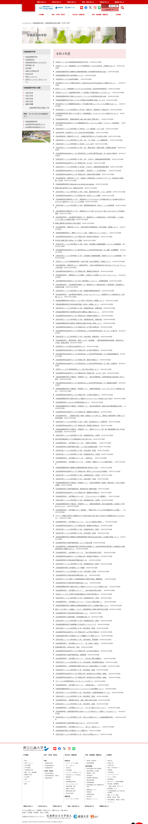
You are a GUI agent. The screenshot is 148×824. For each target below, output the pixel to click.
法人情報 (26, 777)
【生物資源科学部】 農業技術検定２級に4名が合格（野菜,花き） (77, 119)
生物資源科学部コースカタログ (36, 62)
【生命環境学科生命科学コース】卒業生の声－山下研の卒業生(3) (77, 350)
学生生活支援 (69, 793)
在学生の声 (29, 74)
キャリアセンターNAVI (72, 799)
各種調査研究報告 (71, 781)
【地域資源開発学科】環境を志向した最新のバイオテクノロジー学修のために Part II (83, 398)
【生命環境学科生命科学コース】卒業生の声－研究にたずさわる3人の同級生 (81, 471)
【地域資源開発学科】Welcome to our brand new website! (74, 184)
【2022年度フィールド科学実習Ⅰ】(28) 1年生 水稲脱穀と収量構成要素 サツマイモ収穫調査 (88, 244)
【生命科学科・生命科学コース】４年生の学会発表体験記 (74, 132)
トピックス (27, 781)
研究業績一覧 (29, 65)
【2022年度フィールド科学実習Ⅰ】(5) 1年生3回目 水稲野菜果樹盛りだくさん (82, 692)
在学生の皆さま (56, 2)
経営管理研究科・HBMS (52, 775)
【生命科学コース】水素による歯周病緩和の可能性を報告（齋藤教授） (79, 579)
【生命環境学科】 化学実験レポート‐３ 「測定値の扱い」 (75, 685)
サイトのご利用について (29, 810)
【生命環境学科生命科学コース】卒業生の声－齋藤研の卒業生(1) (77, 525)
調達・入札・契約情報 (30, 772)
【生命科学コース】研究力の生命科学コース (70, 346)
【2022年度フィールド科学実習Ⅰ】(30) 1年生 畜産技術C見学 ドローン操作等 (83, 192)
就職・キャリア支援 (112, 795)
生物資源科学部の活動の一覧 (39, 107)
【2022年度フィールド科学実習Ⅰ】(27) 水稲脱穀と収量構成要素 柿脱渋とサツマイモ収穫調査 (88, 256)
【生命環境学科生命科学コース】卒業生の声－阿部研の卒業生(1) (77, 556)
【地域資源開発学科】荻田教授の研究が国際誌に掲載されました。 (77, 312)
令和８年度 (29, 93)
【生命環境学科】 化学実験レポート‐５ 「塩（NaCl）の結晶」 (77, 643)
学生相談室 (69, 770)
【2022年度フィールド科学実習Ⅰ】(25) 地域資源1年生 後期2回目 (78, 308)
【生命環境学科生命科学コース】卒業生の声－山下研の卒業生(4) (77, 327)
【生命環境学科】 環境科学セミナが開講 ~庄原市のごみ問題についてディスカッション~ (86, 275)
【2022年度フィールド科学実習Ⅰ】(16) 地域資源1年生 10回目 (77, 500)
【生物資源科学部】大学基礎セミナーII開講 (70, 568)
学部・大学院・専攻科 (58, 14)
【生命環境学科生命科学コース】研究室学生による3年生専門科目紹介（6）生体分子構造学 (86, 153)
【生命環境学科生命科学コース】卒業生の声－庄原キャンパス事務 (77, 195)
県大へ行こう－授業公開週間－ (116, 781)
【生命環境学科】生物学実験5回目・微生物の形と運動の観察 (76, 489)
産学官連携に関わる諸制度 (94, 768)
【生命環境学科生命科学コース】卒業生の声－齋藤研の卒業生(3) (77, 412)
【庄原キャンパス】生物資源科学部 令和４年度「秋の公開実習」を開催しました (83, 261)
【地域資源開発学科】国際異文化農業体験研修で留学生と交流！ (77, 467)
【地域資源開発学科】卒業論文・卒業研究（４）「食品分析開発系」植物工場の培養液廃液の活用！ (89, 406)
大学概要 (41, 14)
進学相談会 (110, 779)
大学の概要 (27, 765)
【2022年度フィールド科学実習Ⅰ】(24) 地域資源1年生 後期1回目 (78, 319)
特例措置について (112, 788)
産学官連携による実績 (93, 771)
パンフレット (111, 802)
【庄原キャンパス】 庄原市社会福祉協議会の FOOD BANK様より (77, 594)
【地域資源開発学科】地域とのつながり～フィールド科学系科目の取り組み (80, 96)
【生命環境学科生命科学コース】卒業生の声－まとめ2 (73, 163)
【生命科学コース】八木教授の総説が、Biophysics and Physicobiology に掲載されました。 (86, 83)
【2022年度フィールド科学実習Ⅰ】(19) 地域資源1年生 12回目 (77, 454)
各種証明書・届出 (71, 786)
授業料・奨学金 (70, 788)
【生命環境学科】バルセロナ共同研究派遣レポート (72, 402)
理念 (25, 760)
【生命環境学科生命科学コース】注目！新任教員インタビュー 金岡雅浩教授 (81, 281)
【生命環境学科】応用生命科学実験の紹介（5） (71, 560)
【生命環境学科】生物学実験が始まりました (70, 723)
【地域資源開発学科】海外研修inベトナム (69, 75)
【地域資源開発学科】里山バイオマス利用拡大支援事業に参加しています (80, 100)
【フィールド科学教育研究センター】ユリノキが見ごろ (74, 681)
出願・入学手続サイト (113, 767)
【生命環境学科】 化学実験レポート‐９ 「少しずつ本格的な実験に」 (79, 522)
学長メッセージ (28, 763)
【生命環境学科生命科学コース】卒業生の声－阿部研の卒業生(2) (77, 425)
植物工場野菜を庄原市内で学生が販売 (68, 223)
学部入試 (109, 760)
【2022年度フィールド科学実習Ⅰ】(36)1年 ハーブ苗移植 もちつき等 (79, 129)
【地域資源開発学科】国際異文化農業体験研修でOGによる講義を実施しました (82, 605)
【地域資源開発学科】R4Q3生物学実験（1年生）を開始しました (77, 304)
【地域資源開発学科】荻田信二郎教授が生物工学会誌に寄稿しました (78, 323)
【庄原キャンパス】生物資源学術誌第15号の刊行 (72, 62)
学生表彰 (68, 779)
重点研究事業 (90, 780)
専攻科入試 (110, 763)
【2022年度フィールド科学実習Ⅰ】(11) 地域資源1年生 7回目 (77, 598)
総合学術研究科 (49, 773)
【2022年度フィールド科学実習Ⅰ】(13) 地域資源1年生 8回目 (77, 564)
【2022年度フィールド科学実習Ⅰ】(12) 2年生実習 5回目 (75, 571)
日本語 (46, 812)
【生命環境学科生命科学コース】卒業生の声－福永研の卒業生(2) (77, 236)
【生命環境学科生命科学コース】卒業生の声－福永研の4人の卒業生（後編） (81, 673)
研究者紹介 (90, 775)
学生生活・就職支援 (78, 14)
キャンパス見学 (111, 777)
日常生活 (68, 767)
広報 (25, 779)
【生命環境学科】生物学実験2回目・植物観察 (70, 655)
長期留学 (89, 792)
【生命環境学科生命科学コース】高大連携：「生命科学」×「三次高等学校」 (81, 170)
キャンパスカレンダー (72, 784)
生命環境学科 (29, 59)
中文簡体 (29, 812)
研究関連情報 (90, 763)
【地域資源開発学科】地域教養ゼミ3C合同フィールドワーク (75, 624)
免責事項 (39, 810)
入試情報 (118, 14)
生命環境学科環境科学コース (35, 127)
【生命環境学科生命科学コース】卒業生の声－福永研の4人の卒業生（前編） (81, 677)
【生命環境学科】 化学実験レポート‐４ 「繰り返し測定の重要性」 (78, 658)
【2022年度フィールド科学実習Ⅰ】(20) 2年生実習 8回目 (75, 450)
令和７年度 (29, 95)
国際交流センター (91, 789)
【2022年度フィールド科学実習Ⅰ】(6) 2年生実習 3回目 (75, 670)
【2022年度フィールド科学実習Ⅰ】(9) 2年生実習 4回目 (75, 628)
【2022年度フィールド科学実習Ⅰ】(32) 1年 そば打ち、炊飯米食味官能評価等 (82, 159)
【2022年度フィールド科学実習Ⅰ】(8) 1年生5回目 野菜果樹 (76, 639)
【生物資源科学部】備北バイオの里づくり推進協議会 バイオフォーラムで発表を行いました (87, 113)
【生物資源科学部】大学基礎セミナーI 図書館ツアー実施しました (77, 636)
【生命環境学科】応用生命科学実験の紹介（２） (71, 583)
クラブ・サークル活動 (72, 763)
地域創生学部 (48, 763)
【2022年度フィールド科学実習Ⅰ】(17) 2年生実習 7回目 (75, 479)
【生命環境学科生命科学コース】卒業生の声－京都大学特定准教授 (77, 174)
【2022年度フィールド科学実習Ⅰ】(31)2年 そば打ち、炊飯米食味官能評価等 (82, 167)
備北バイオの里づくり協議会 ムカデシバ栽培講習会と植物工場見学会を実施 (81, 609)
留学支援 (89, 796)
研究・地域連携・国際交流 (100, 14)
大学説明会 (110, 772)
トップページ (26, 23)
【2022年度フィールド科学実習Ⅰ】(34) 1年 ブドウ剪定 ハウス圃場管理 (82, 140)
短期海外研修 (90, 794)
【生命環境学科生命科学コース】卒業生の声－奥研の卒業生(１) (76, 360)
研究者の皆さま (104, 2)
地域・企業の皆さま (88, 2)
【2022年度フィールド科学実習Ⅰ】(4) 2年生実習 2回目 (75, 696)
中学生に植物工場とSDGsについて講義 (68, 240)
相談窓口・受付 (91, 773)
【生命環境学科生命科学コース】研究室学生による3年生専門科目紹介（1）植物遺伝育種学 (86, 383)
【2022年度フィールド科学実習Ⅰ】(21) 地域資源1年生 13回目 (77, 435)
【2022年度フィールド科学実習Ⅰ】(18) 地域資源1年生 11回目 (77, 475)
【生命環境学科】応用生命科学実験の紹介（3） (71, 575)
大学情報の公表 (28, 770)
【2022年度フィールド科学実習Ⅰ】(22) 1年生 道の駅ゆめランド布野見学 (81, 422)
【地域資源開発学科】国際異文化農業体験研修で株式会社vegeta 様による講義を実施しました (87, 537)
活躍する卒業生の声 (32, 71)
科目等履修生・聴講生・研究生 (116, 799)
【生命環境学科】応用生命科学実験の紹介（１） (71, 613)
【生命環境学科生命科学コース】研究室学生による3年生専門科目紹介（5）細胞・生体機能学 (87, 250)
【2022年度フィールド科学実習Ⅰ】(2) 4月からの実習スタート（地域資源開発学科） (84, 717)
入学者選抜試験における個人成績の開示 (116, 791)
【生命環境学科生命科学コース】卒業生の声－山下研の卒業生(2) (77, 632)
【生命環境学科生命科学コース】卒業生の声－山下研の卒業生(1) (77, 651)
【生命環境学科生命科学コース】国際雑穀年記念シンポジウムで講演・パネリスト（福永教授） (87, 123)
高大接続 (28, 68)
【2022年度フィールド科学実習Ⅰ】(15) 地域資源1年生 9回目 (77, 529)
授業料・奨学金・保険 (113, 797)
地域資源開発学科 (31, 57)
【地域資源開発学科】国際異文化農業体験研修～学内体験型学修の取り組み (80, 71)
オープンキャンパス (112, 774)
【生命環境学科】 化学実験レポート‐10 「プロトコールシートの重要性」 (81, 496)
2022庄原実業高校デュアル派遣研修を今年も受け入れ (73, 439)
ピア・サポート (70, 765)
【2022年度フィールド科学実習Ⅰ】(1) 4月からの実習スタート (77, 734)
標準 (116, 6)
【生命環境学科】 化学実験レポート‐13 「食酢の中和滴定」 (76, 443)
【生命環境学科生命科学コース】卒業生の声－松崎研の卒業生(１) (77, 316)
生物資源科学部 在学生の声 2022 (67, 647)
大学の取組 (27, 767)
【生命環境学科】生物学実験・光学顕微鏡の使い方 (72, 617)
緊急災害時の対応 (71, 791)
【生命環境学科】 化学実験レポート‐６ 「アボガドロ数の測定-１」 (79, 602)
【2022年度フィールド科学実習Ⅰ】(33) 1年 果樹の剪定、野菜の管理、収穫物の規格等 (85, 148)
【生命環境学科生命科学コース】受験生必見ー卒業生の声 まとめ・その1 (80, 373)
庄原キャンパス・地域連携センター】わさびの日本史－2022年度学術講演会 (81, 89)
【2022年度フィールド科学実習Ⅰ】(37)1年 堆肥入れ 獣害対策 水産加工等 (82, 109)
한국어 (42, 812)
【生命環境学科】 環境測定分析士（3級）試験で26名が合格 (76, 700)
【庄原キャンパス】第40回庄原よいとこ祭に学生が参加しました (77, 369)
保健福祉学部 (48, 767)
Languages (108, 9)
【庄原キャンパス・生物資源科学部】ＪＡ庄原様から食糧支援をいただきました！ (83, 92)
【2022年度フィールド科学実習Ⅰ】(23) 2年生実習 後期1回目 (77, 336)
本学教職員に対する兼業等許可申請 (95, 785)
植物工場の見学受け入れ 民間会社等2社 (69, 188)
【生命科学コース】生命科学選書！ (67, 79)
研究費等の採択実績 (92, 778)
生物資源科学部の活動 (52, 23)
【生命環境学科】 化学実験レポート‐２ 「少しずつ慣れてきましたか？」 (81, 708)
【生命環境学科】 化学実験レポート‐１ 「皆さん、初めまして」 (78, 727)
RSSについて (46, 810)
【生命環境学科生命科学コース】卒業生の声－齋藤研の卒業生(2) (77, 492)
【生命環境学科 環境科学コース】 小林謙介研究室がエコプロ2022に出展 (81, 136)
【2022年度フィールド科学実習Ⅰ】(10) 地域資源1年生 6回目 (77, 620)
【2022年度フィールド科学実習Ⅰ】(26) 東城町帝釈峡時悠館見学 (77, 291)
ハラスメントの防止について (74, 772)
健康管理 (68, 777)
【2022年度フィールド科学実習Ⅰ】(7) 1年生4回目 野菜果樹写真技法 (79, 662)
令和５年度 (29, 101)
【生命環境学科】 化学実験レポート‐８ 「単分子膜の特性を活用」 (78, 552)
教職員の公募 (28, 774)
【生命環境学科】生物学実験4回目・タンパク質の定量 (73, 543)
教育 (25, 784)
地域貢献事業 (90, 782)
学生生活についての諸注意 (73, 774)
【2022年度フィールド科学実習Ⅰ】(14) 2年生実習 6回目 (75, 533)
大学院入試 (110, 765)
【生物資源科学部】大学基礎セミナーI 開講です (71, 730)
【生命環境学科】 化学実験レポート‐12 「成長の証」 (74, 458)
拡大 (111, 6)
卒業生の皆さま (71, 2)
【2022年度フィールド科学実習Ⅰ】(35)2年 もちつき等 (74, 144)
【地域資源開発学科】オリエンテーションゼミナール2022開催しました (79, 689)
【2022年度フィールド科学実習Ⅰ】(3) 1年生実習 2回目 (75, 704)
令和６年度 (29, 98)
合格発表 (109, 770)
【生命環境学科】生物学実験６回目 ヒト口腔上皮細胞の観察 (76, 447)
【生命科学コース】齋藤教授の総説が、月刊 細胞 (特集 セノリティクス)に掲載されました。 (86, 104)
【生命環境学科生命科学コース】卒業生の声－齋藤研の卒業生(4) (77, 271)
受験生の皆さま (41, 2)
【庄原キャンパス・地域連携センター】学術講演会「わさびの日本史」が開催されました (85, 66)
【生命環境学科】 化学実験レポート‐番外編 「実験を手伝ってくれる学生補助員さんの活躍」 (88, 510)
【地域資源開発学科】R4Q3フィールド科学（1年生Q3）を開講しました (79, 300)
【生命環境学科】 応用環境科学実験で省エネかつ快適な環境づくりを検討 (80, 666)
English (24, 812)
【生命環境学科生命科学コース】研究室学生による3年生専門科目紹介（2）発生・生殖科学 (86, 363)
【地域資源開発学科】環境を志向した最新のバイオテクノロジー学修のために (81, 586)
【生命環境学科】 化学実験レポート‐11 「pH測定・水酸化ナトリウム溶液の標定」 (84, 462)
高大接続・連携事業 (112, 784)
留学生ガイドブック (92, 799)
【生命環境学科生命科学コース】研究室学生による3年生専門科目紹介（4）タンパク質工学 (86, 331)
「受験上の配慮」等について (115, 786)
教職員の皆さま (119, 2)
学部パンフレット (31, 76)
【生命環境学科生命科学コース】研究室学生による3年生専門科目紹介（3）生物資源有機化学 (87, 354)
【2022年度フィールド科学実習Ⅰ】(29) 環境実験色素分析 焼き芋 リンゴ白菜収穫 (84, 205)
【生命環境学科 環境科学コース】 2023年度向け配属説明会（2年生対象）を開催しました (86, 227)
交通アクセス (55, 810)
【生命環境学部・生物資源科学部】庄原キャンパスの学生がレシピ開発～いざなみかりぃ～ (86, 711)
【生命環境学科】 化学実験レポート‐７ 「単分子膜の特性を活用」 (78, 590)
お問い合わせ (64, 810)
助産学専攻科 (48, 778)
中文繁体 (36, 812)
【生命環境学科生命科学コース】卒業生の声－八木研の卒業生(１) (77, 395)
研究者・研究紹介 (91, 760)
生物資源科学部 (38, 23)
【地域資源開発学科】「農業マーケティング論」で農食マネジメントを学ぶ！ (81, 233)
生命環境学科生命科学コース (35, 124)
